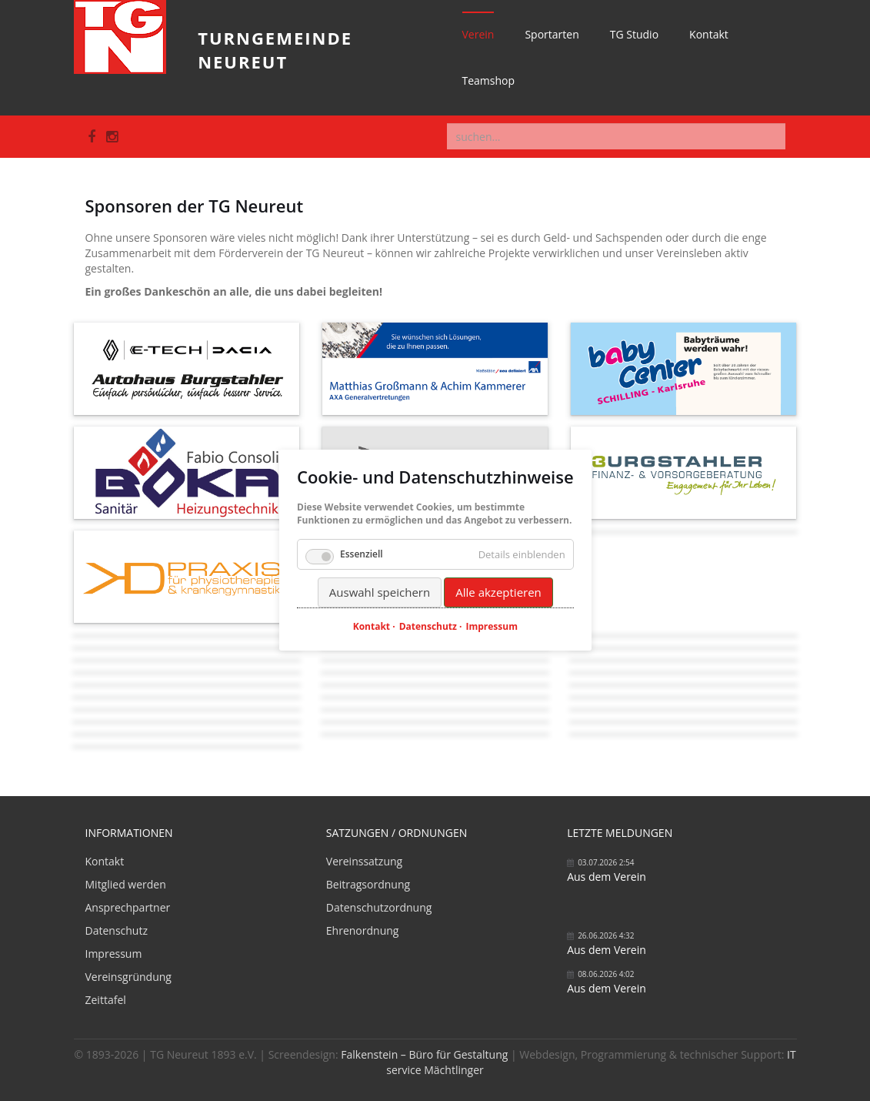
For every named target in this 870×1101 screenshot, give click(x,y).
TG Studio (634, 34)
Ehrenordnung (362, 930)
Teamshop (488, 80)
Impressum (113, 953)
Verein (478, 34)
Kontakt (708, 34)
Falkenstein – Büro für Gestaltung (424, 1054)
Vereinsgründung (128, 976)
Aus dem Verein (606, 876)
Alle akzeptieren (498, 592)
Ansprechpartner (128, 907)
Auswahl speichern (378, 592)
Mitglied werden (125, 884)
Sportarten (551, 34)
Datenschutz (116, 930)
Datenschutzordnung (379, 907)
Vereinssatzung (364, 861)
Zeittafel (105, 999)
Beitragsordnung (368, 884)
